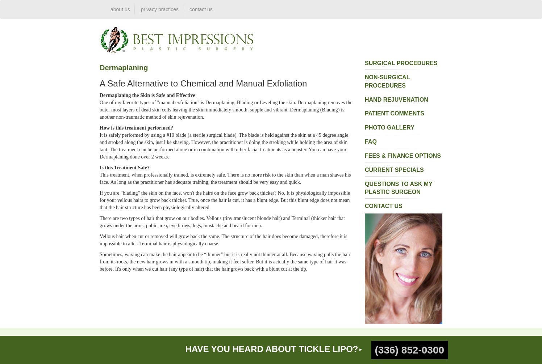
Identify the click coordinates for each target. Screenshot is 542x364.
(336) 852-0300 (409, 350)
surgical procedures (401, 63)
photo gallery (389, 127)
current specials (394, 170)
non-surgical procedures (387, 81)
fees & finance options (403, 156)
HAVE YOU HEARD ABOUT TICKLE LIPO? (271, 349)
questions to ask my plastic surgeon (398, 188)
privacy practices (160, 9)
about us (120, 9)
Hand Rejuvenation (396, 100)
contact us (201, 9)
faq (371, 142)
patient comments (394, 113)
